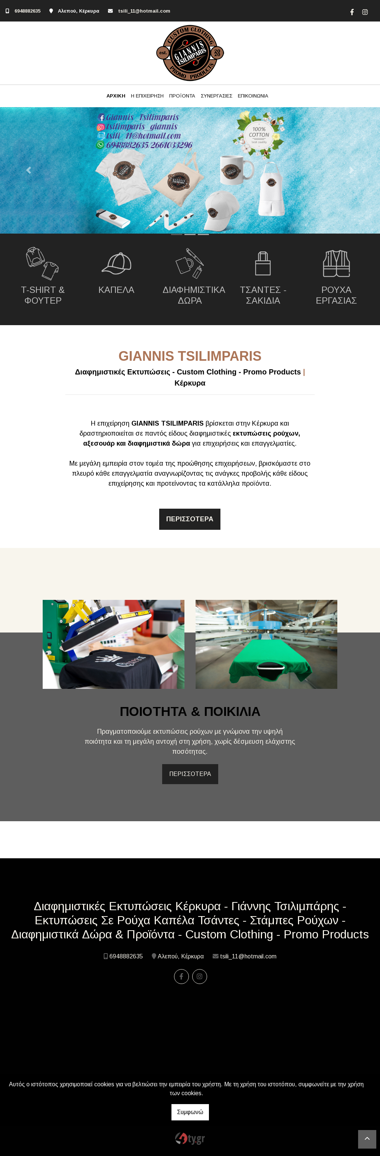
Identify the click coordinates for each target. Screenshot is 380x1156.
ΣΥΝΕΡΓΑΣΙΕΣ (216, 96)
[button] (28, 170)
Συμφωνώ (190, 1112)
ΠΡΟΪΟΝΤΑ (182, 96)
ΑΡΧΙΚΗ (116, 96)
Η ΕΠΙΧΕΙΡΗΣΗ (147, 96)
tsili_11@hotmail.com (144, 11)
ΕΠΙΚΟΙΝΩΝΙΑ (253, 96)
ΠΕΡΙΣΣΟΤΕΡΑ (190, 774)
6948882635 (27, 11)
